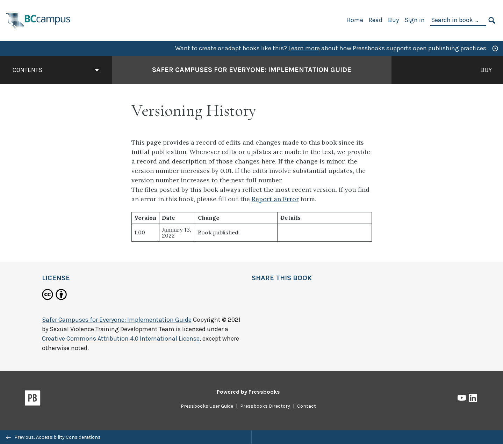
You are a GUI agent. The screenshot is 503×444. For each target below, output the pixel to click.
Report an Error (275, 199)
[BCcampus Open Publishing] (38, 19)
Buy (393, 20)
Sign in (414, 20)
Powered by (248, 391)
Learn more (304, 48)
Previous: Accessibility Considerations (53, 437)
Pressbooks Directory (265, 406)
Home (354, 20)
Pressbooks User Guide (207, 406)
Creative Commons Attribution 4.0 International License (121, 338)
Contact (306, 406)
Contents (56, 70)
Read (375, 20)
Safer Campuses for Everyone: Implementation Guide (117, 319)
